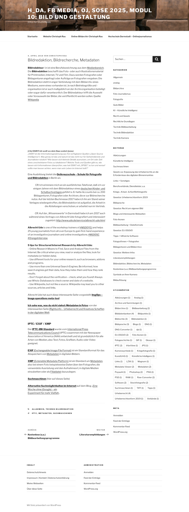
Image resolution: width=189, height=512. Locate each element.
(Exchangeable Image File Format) (49, 350)
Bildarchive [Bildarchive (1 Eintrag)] (121, 308)
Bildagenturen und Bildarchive (127, 247)
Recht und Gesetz (121, 116)
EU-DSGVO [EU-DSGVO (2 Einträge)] (121, 335)
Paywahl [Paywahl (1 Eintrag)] (120, 372)
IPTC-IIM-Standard (43, 329)
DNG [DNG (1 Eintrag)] (148, 324)
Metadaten (53, 354)
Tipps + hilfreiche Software (125, 236)
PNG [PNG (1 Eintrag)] (150, 372)
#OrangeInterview (38, 238)
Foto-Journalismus (122, 94)
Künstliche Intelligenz (123, 161)
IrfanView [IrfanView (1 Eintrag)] (132, 345)
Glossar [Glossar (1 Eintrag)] (150, 340)
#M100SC (93, 234)
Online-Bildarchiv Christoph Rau (87, 36)
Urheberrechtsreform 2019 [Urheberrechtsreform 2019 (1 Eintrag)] (129, 398)
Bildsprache (118, 202)
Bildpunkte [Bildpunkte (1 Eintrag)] (144, 313)
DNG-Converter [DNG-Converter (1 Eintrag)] (123, 329)
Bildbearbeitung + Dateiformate (128, 225)
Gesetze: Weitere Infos (124, 252)
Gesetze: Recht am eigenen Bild (128, 208)
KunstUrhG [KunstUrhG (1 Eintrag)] (121, 356)
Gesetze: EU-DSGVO (123, 230)
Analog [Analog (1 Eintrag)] (138, 297)
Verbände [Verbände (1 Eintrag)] (153, 398)
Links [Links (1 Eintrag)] (119, 361)
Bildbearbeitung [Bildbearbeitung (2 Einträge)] (141, 308)
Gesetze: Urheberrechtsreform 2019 (130, 197)
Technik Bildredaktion (60, 409)
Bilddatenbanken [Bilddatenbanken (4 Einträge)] (124, 313)
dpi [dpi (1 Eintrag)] (139, 329)
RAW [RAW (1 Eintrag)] (129, 377)
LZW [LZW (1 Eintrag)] (130, 361)
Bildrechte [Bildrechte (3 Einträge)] (121, 319)
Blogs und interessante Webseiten (129, 214)
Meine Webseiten (35, 483)
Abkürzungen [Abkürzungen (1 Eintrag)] (122, 297)
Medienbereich (95, 67)
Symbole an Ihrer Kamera (125, 274)
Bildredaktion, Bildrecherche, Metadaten (132, 263)
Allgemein (38, 409)
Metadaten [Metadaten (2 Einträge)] (144, 366)
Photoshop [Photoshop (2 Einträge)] (136, 372)
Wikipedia (33, 99)
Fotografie (118, 99)
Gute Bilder (118, 105)
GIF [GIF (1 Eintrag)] (139, 340)
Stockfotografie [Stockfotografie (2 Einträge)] (139, 382)
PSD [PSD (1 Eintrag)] (118, 377)
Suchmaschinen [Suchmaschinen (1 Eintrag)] (124, 388)
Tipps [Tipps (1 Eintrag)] (151, 388)
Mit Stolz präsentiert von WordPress (44, 505)
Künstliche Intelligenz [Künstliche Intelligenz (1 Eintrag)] (143, 356)
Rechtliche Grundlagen (124, 121)
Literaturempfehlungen (124, 258)
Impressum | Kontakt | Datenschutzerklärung (48, 478)
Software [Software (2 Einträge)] (120, 382)
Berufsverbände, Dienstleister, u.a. (129, 186)
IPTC (34, 413)
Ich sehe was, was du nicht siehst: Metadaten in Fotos (58, 305)
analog (116, 82)
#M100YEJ (86, 227)
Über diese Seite (34, 488)
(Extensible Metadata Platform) (48, 361)
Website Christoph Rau (54, 36)
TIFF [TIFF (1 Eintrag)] (140, 388)
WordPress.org (120, 432)
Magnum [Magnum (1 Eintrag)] (143, 361)
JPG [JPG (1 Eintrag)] (145, 345)
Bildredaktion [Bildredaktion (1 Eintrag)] (139, 319)
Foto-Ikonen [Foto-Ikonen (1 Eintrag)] (139, 335)
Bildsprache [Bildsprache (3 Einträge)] (122, 324)
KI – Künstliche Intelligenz (125, 110)
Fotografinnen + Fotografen (126, 241)
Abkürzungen (119, 155)
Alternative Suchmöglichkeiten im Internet (52, 385)
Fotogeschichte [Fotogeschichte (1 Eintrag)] (123, 340)
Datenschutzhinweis (36, 472)
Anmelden (118, 415)
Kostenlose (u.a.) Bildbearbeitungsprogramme (134, 269)
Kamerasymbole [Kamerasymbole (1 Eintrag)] (124, 351)
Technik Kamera (121, 138)
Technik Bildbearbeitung (124, 127)
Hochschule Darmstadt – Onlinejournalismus (130, 36)
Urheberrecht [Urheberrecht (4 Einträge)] (123, 393)
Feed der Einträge (121, 421)
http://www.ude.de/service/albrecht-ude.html (80, 220)
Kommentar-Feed (121, 426)
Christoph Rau (58, 56)
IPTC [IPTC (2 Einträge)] (118, 345)
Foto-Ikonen (119, 219)
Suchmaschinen (37, 378)
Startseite (32, 36)
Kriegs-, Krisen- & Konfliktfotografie (130, 192)
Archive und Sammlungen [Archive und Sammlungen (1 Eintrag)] (128, 303)
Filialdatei (55, 371)
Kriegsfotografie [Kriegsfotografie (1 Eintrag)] (146, 351)
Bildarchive (118, 88)
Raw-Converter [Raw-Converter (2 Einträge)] (146, 377)
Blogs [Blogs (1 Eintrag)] (137, 324)
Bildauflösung (119, 280)
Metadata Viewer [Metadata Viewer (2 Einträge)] (124, 366)
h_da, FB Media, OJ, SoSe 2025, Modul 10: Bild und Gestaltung (90, 13)
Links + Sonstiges (121, 180)
